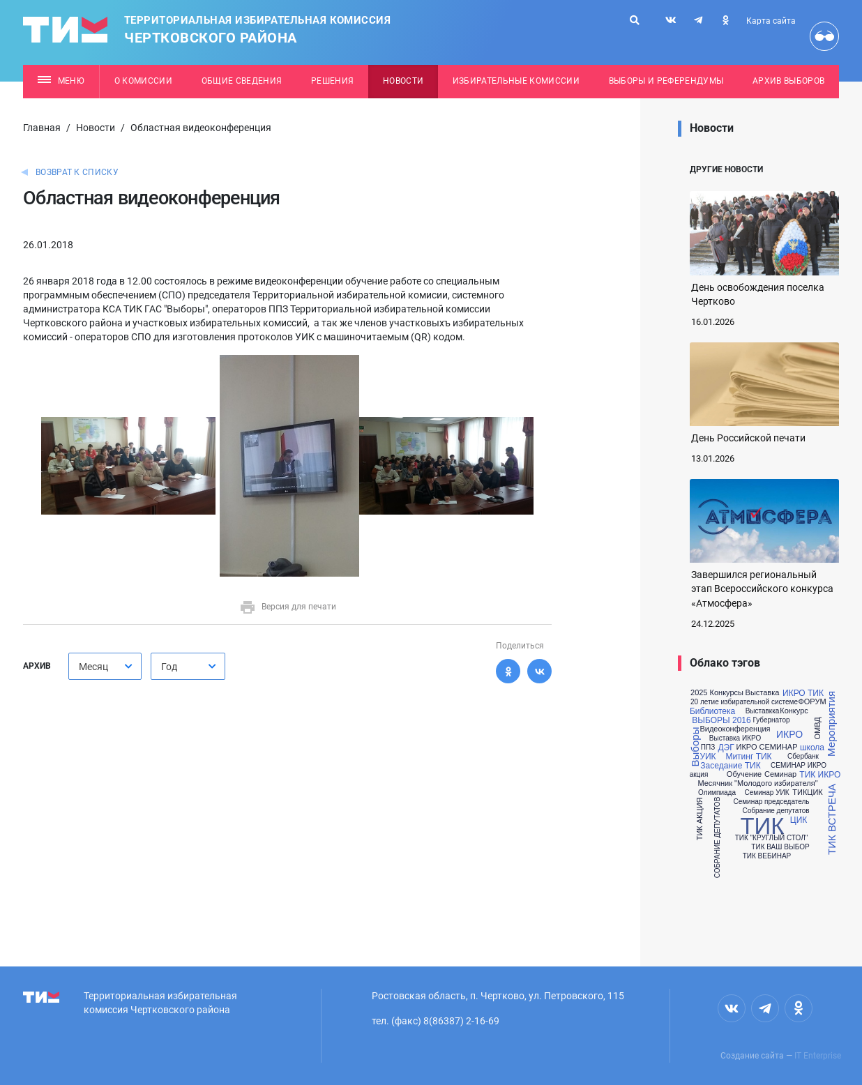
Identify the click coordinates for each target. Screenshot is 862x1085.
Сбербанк (803, 756)
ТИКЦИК (807, 792)
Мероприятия (831, 724)
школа (812, 747)
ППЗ (708, 747)
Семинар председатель (771, 801)
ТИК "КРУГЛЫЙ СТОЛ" (771, 838)
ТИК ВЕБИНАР (767, 856)
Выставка (763, 693)
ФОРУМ (812, 702)
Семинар (780, 774)
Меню (61, 81)
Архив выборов (788, 81)
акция (699, 774)
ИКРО (789, 734)
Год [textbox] (169, 666)
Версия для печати (287, 607)
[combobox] (105, 666)
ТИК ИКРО (819, 775)
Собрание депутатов (775, 810)
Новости (403, 81)
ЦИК (798, 820)
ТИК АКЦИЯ (700, 819)
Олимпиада (717, 792)
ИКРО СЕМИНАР (767, 747)
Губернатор (771, 720)
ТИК (762, 825)
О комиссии (143, 81)
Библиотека (712, 711)
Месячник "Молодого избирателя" (757, 783)
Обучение (744, 774)
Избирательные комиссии (516, 81)
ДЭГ (726, 747)
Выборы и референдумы (666, 81)
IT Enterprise (817, 1056)
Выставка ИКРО (735, 738)
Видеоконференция (735, 729)
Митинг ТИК (748, 756)
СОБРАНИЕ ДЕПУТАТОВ (717, 838)
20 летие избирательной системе (744, 702)
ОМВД (818, 729)
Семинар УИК (766, 792)
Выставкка (763, 711)
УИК (708, 756)
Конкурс (794, 711)
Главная (42, 127)
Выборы (695, 746)
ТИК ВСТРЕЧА (831, 819)
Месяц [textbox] (93, 666)
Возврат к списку (77, 172)
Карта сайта (771, 21)
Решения (332, 81)
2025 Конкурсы (716, 693)
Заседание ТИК (730, 765)
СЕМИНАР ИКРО (798, 765)
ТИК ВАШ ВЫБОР (780, 847)
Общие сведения (242, 81)
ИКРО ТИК (803, 693)
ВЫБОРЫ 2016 (721, 720)
